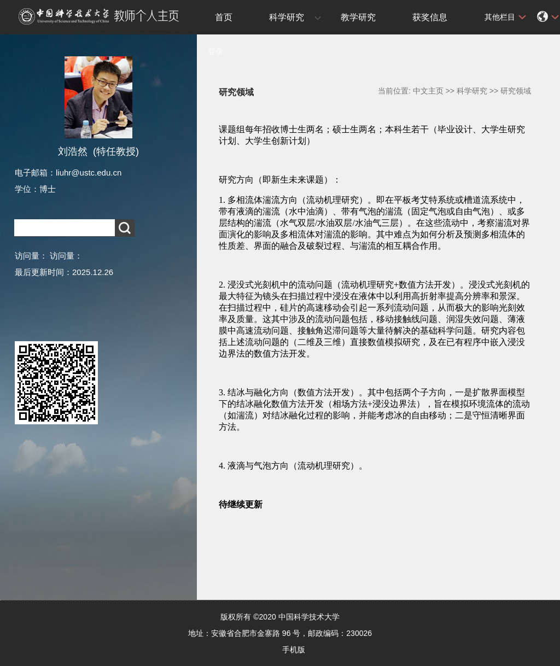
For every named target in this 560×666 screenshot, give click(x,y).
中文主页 (428, 90)
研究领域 (515, 90)
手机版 (293, 649)
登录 (215, 51)
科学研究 (286, 17)
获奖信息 (429, 17)
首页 (223, 17)
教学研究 (358, 17)
